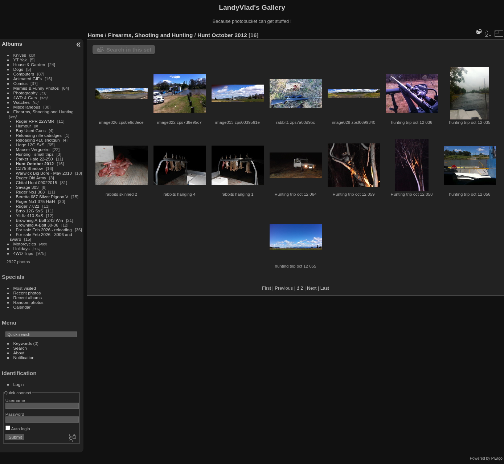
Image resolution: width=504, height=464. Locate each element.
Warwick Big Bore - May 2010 (44, 173)
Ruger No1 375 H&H (35, 201)
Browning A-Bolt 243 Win (39, 220)
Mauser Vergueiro (33, 149)
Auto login (17, 428)
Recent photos (27, 292)
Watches (21, 102)
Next (311, 288)
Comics (20, 83)
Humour (23, 125)
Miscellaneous (27, 107)
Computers (23, 74)
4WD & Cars (25, 97)
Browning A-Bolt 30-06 (37, 225)
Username (15, 400)
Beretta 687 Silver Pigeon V (42, 196)
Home (95, 35)
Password (14, 414)
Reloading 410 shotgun (38, 140)
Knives (19, 55)
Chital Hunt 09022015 (36, 182)
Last (324, 288)
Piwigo (497, 458)
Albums (12, 44)
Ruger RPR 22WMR (35, 121)
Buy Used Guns (31, 130)
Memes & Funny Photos (36, 88)
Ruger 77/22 (28, 206)
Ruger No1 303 (30, 192)
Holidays (21, 248)
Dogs (18, 69)
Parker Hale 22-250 (34, 158)
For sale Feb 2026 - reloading (44, 229)
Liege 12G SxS (30, 144)
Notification (23, 357)
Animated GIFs (27, 78)
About (19, 352)
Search (20, 348)
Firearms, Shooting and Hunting (43, 111)
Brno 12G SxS (29, 210)
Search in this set (128, 49)
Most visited (24, 288)
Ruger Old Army (31, 177)
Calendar (22, 307)
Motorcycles (24, 243)
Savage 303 (27, 187)
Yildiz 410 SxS (29, 215)
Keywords (22, 343)
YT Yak (20, 59)
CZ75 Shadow (29, 168)
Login (18, 384)
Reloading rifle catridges (39, 135)
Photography (25, 92)
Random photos (28, 302)
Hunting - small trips (35, 154)
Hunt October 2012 (35, 163)
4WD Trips (23, 253)
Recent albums (27, 297)
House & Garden (29, 64)
